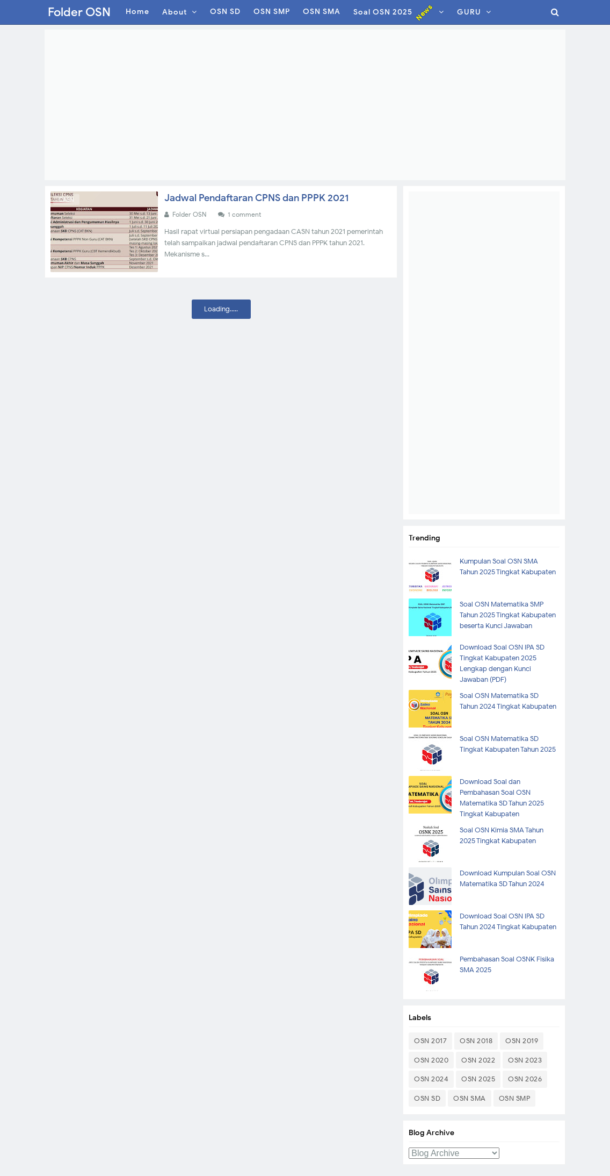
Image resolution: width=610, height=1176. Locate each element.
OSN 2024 (431, 1079)
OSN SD (427, 1098)
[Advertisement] (305, 105)
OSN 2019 (521, 1040)
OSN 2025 (478, 1079)
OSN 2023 (525, 1060)
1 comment (245, 214)
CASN (66, 199)
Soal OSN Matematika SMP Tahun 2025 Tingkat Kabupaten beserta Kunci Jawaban (508, 615)
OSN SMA (469, 1098)
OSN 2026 (525, 1079)
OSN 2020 (431, 1060)
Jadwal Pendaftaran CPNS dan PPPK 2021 (256, 198)
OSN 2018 (476, 1040)
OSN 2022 (478, 1060)
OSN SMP (515, 1098)
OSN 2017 (430, 1040)
